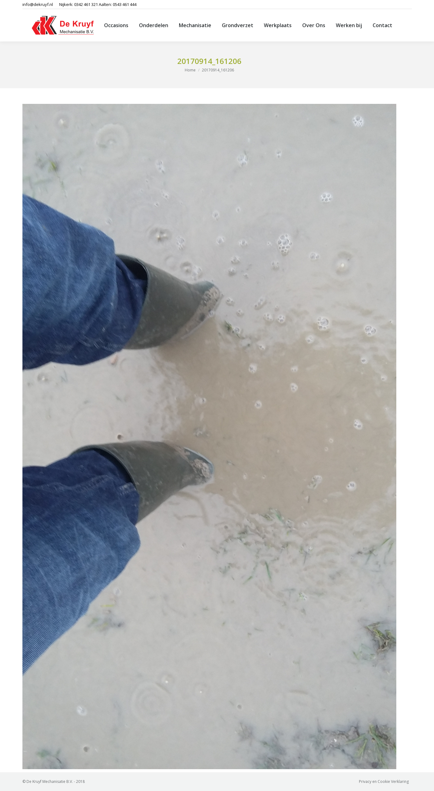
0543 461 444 (124, 4)
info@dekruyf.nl (37, 4)
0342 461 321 (86, 4)
